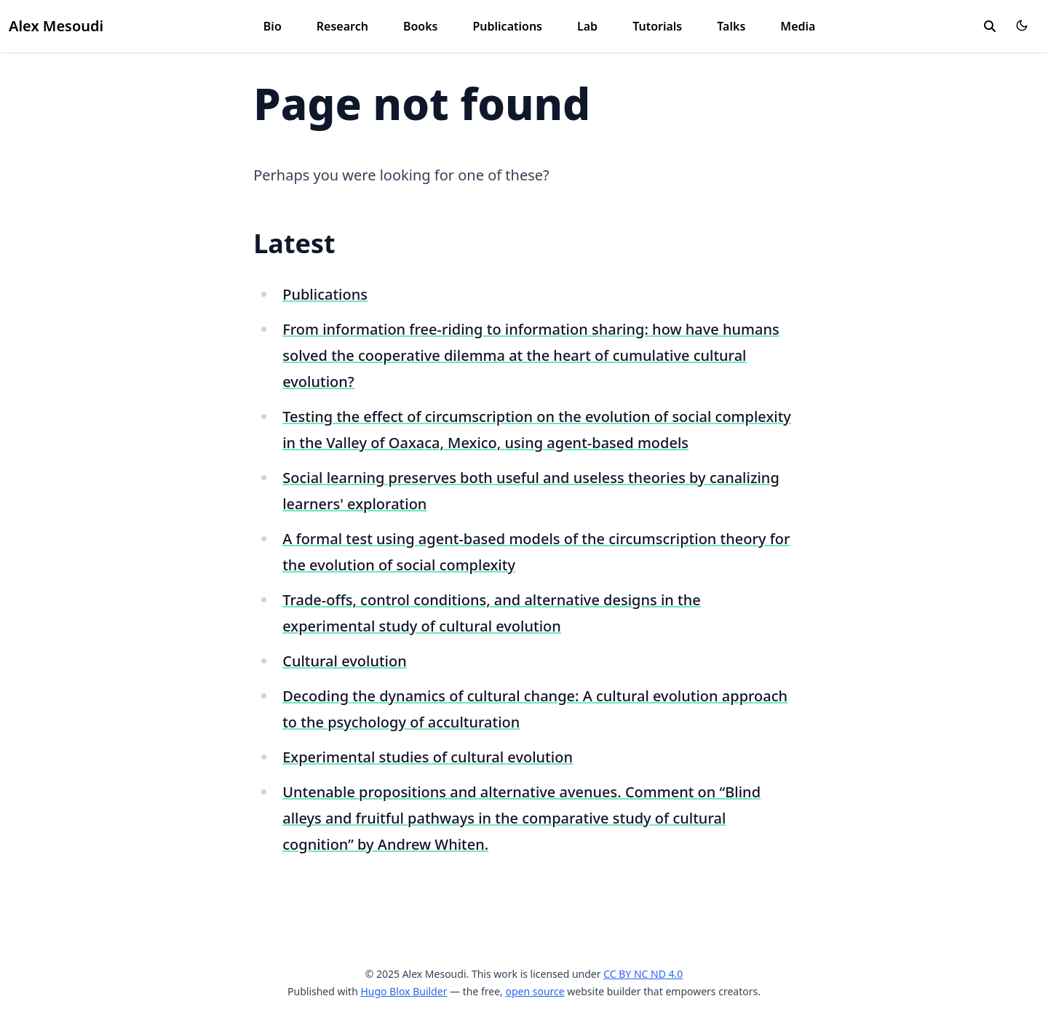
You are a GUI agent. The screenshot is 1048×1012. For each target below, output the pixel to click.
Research (342, 26)
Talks (731, 26)
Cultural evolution (344, 661)
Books (420, 26)
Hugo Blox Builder (403, 991)
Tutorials (657, 26)
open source (534, 991)
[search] (989, 26)
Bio (272, 26)
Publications (507, 26)
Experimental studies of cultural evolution (427, 757)
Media (797, 26)
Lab (587, 26)
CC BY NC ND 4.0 (643, 974)
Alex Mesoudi (56, 26)
